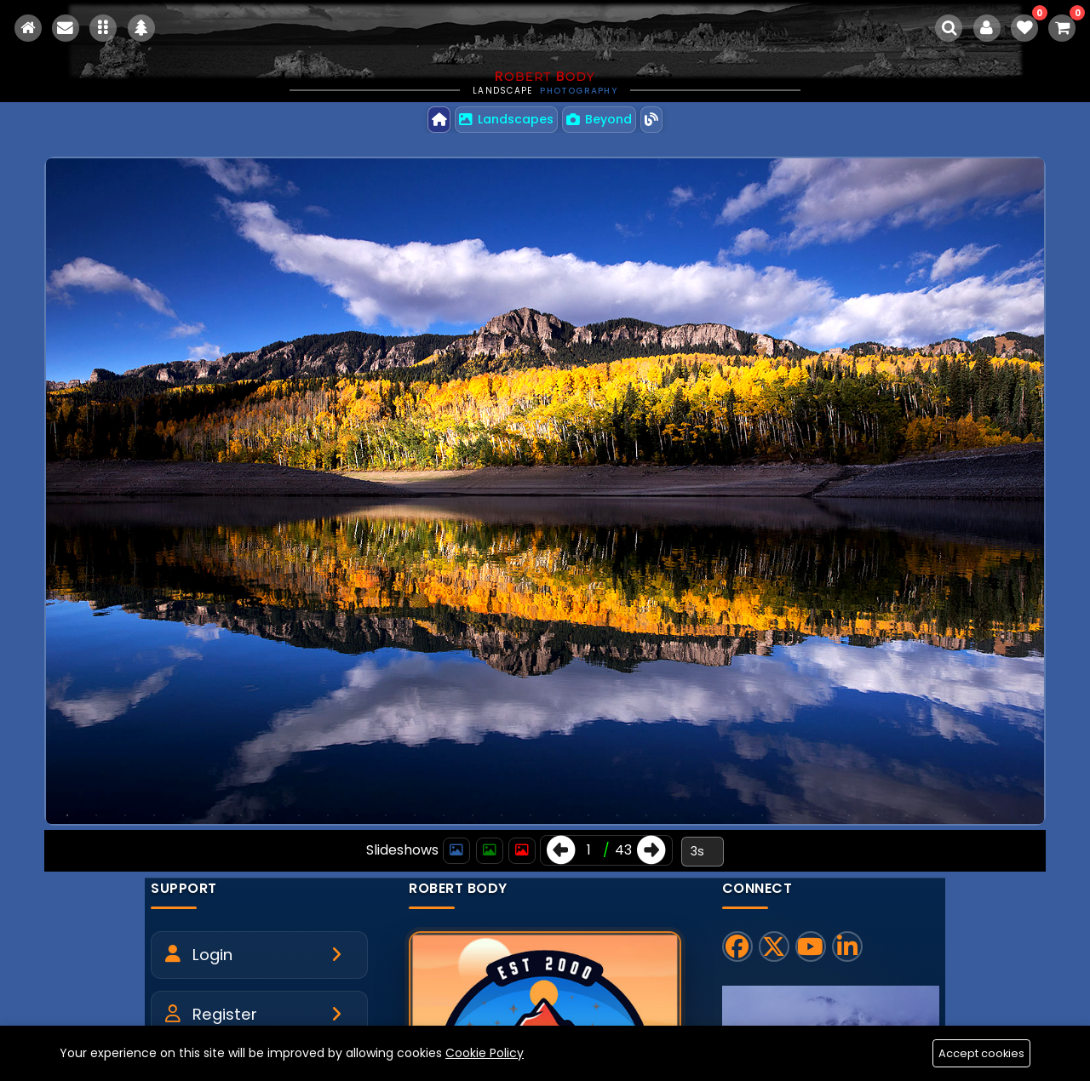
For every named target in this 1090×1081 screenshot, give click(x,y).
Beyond (600, 119)
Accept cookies (981, 1053)
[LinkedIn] (847, 947)
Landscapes (506, 119)
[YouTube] (810, 947)
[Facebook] (737, 947)
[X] (774, 947)
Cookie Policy (484, 1052)
